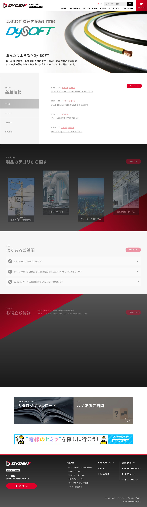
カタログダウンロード (106, 463)
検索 (130, 4)
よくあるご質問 (103, 474)
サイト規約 (121, 498)
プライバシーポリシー (134, 498)
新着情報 (101, 468)
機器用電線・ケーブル (76, 479)
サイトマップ (110, 498)
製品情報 (70, 463)
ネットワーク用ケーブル (77, 475)
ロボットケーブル (75, 471)
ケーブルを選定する (75, 487)
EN (101, 3)
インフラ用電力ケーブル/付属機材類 (80, 467)
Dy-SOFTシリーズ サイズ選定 (78, 483)
